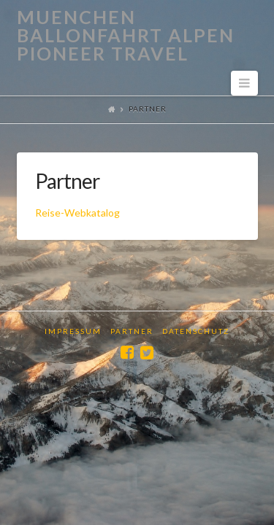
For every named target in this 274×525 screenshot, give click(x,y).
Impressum (73, 331)
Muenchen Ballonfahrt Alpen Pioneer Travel (126, 35)
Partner (131, 331)
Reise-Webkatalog (77, 212)
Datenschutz (195, 331)
